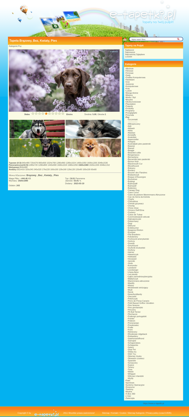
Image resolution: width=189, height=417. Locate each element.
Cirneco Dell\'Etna (136, 210)
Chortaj (131, 206)
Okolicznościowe (133, 102)
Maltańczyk (133, 279)
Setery (131, 347)
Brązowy (31, 175)
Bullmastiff (132, 184)
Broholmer (132, 179)
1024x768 (51, 163)
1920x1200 (94, 165)
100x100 (87, 169)
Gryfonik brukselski (136, 248)
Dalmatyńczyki (134, 219)
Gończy (131, 241)
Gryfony (131, 250)
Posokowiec (133, 325)
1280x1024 (71, 163)
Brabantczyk (133, 175)
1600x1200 (92, 163)
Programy (130, 111)
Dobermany (133, 221)
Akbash (131, 128)
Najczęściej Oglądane (135, 54)
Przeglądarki (131, 113)
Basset (131, 148)
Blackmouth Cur (135, 164)
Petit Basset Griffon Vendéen (141, 303)
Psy (19, 46)
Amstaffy (132, 135)
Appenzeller (133, 139)
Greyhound (133, 245)
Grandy (131, 243)
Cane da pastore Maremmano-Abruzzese (146, 195)
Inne (128, 82)
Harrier (131, 252)
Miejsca (129, 95)
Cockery (131, 212)
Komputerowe (132, 86)
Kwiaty (48, 175)
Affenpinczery (134, 124)
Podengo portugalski (137, 316)
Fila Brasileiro (134, 234)
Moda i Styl (131, 97)
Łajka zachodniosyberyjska (140, 276)
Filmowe (129, 71)
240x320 (38, 169)
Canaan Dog (133, 190)
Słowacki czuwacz (136, 358)
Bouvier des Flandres (137, 172)
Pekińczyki (133, 299)
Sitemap (105, 413)
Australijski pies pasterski (139, 144)
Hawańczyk (133, 254)
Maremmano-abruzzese (138, 281)
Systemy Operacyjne (135, 385)
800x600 (43, 163)
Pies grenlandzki (135, 307)
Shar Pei (132, 349)
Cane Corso (133, 192)
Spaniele (132, 360)
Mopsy (131, 285)
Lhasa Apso (133, 272)
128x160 (63, 169)
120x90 (79, 169)
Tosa (130, 369)
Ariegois (131, 141)
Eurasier (131, 232)
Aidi (129, 126)
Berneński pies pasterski (139, 159)
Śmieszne (130, 387)
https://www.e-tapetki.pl (153, 403)
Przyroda (130, 115)
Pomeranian (133, 323)
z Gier (128, 396)
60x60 (94, 169)
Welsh (130, 372)
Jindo (130, 263)
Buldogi (131, 181)
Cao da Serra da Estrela (139, 197)
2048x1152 (105, 165)
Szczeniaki (133, 119)
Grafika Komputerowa (135, 77)
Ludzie (129, 91)
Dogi (130, 223)
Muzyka (129, 99)
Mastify (131, 283)
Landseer (132, 268)
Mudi (130, 290)
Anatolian (132, 137)
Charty (131, 199)
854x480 (24, 167)
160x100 (54, 169)
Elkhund (131, 226)
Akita (130, 130)
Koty (128, 88)
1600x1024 (62, 165)
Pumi (130, 330)
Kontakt (114, 413)
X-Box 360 (130, 394)
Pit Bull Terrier (134, 312)
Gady (128, 75)
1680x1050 (73, 165)
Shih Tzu (132, 354)
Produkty (130, 108)
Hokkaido (132, 257)
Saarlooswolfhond (136, 338)
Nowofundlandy (135, 294)
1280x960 (61, 163)
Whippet (131, 374)
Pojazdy (129, 106)
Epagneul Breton (135, 230)
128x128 (71, 169)
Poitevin (131, 321)
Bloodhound (133, 166)
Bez (40, 175)
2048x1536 (103, 163)
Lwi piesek (132, 274)
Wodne (129, 391)
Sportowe (130, 383)
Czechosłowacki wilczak (139, 217)
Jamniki (131, 261)
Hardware (130, 80)
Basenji (131, 146)
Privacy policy (152, 413)
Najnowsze (130, 52)
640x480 (26, 163)
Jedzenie (130, 84)
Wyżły (130, 378)
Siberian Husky (135, 356)
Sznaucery (133, 363)
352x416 (21, 169)
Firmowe (129, 73)
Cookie (123, 413)
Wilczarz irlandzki (136, 376)
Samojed (132, 341)
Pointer (131, 318)
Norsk (130, 292)
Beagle (131, 150)
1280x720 (33, 165)
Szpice (131, 365)
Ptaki (128, 380)
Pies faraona (133, 305)
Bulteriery (132, 188)
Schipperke (133, 345)
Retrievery (132, 332)
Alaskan (131, 133)
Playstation (131, 104)
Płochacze (132, 314)
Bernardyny (133, 157)
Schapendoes (134, 343)
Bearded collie (134, 153)
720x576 (34, 163)
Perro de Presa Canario (138, 301)
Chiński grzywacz (136, 203)
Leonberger (133, 270)
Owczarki (132, 296)
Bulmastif (132, 186)
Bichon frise (133, 161)
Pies (56, 175)
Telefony (129, 389)
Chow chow (133, 208)
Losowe (128, 56)
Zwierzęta (130, 398)
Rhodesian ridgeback (137, 334)
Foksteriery (133, 237)
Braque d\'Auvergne (137, 177)
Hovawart (132, 259)
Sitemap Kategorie (136, 413)
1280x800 (43, 165)
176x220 (46, 169)
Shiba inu (132, 352)
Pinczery (132, 310)
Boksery (131, 168)
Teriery (131, 367)
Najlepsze (129, 50)
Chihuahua (133, 201)
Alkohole (129, 68)
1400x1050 (81, 163)
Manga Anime (132, 93)
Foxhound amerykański (138, 239)
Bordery (131, 170)
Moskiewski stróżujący (138, 287)
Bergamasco (133, 155)
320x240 (29, 169)
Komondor (132, 265)
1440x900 (52, 165)
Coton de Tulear (135, 214)
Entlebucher (133, 228)
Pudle (130, 327)
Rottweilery (133, 336)
